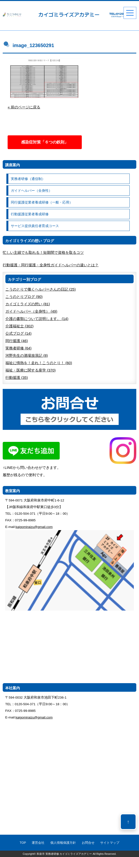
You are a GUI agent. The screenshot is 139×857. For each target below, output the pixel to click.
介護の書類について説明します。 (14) (36, 319)
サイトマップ (109, 842)
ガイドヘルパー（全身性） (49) (31, 311)
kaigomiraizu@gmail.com (34, 527)
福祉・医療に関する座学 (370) (30, 370)
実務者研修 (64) (18, 348)
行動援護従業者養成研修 (30, 214)
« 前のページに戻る (24, 107)
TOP (23, 842)
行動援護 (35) (16, 377)
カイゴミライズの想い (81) (27, 304)
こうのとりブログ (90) (23, 296)
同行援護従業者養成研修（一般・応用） (42, 202)
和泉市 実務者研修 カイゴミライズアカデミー (64, 853)
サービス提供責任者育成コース (35, 226)
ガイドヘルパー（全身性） (31, 190)
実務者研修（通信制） (28, 179)
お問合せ (88, 842)
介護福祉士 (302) (19, 326)
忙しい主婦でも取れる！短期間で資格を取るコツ (43, 252)
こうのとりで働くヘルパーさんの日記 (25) (40, 289)
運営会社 (38, 842)
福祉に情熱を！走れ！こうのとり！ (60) (38, 363)
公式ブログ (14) (18, 333)
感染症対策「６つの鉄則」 (44, 142)
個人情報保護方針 (63, 842)
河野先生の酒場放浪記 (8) (26, 355)
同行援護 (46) (16, 341)
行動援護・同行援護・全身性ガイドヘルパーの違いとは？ (50, 265)
